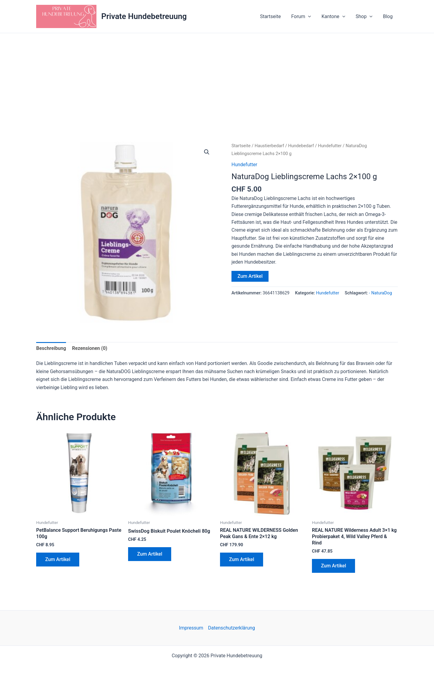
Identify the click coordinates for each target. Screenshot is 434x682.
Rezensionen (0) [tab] (89, 348)
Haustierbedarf (269, 145)
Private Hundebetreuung (144, 16)
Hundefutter (330, 145)
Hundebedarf (301, 145)
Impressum (191, 628)
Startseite (274, 16)
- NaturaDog (380, 293)
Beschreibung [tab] (51, 348)
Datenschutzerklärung (231, 628)
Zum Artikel (250, 276)
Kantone (335, 17)
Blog (388, 16)
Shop (365, 17)
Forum (304, 17)
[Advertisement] (217, 78)
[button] (311, 17)
